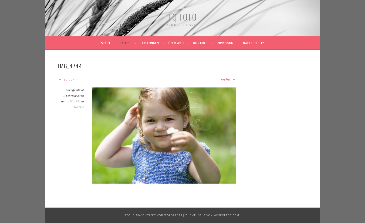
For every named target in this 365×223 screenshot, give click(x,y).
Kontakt (200, 43)
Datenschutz (253, 43)
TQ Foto (182, 16)
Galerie (125, 43)
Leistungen (150, 43)
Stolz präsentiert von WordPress (153, 215)
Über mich (176, 43)
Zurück (66, 79)
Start (106, 43)
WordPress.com (226, 215)
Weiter (228, 79)
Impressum (225, 43)
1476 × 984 (73, 101)
